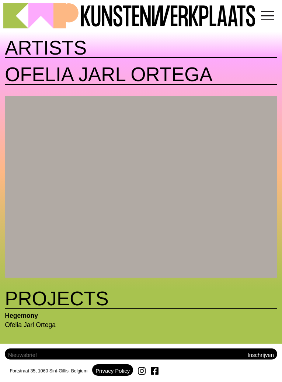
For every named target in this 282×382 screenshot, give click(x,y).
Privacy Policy (112, 371)
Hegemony (21, 315)
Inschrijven (261, 355)
